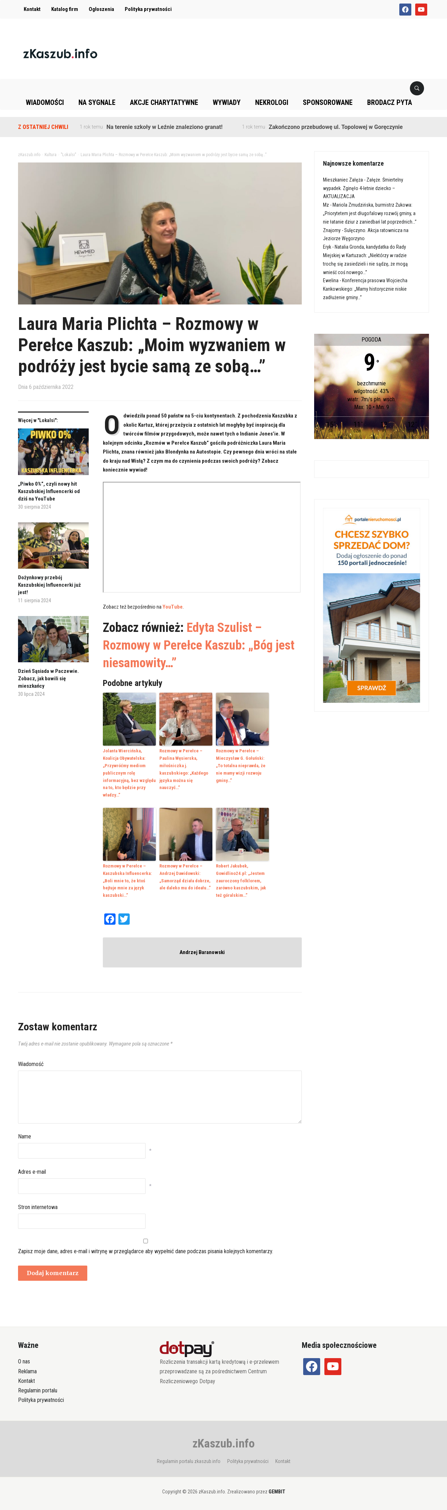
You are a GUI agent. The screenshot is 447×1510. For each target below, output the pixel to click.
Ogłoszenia (101, 9)
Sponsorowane (328, 102)
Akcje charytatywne (164, 102)
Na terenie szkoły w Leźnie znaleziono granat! (164, 127)
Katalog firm (64, 9)
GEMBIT (277, 1491)
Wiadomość (30, 1063)
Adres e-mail (32, 1171)
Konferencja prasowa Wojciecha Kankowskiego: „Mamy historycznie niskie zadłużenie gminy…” (365, 289)
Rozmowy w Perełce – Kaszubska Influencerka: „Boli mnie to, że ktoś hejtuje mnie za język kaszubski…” (127, 880)
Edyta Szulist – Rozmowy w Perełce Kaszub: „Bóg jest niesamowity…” (198, 645)
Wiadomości (45, 102)
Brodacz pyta (389, 102)
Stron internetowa (38, 1206)
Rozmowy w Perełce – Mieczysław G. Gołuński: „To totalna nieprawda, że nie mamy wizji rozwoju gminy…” (240, 765)
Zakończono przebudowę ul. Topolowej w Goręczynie (335, 127)
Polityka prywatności (148, 9)
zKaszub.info (224, 1443)
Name (24, 1136)
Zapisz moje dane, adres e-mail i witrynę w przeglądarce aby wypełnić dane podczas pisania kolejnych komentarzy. (145, 1251)
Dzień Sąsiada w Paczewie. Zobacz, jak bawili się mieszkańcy (48, 678)
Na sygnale (97, 102)
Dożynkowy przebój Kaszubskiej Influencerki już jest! (49, 585)
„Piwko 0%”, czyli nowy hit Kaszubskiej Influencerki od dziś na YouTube (49, 491)
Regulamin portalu (37, 1390)
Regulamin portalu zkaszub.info (188, 1461)
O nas (24, 1361)
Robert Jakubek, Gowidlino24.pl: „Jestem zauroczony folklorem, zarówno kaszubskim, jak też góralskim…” (241, 880)
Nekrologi (271, 102)
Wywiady (227, 102)
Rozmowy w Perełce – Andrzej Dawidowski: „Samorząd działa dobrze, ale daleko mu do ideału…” (185, 876)
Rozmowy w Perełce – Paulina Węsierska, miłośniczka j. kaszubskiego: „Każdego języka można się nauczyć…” (183, 769)
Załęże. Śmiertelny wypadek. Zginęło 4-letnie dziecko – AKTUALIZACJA (363, 188)
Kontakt (32, 9)
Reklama (27, 1371)
